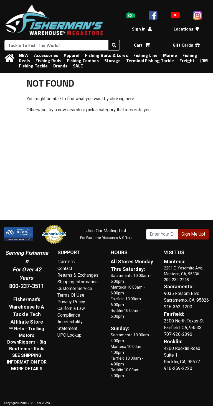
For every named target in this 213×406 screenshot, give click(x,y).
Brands (60, 65)
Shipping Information (77, 281)
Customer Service (74, 288)
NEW (24, 55)
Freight (186, 60)
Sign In (142, 29)
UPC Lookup (69, 335)
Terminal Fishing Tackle (150, 60)
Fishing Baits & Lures (106, 55)
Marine (170, 55)
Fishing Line (145, 55)
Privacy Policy (71, 301)
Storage (112, 60)
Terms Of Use (70, 295)
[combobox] (56, 45)
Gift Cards (186, 45)
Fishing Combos (83, 60)
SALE (78, 65)
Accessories (46, 55)
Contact (64, 268)
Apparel (71, 55)
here (130, 98)
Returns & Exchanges (77, 275)
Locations (186, 29)
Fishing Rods (48, 60)
